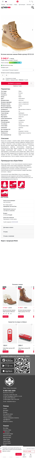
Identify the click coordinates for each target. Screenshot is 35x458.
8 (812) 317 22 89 (18, 396)
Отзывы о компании (8, 236)
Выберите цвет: (5, 67)
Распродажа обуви (8, 433)
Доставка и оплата (8, 227)
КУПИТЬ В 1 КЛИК (26, 451)
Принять (18, 454)
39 (10, 313)
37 (2, 75)
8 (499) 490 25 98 (13, 394)
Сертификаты (6, 419)
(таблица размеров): (15, 72)
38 (6, 75)
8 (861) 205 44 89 (15, 399)
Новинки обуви (7, 430)
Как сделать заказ (8, 414)
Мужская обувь (7, 435)
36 (3, 313)
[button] (2, 29)
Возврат (5, 412)
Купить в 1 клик (17, 86)
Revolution (6, 432)
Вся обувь (5, 428)
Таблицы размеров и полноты (11, 417)
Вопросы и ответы (8, 421)
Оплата (5, 408)
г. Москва (20, 80)
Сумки (4, 445)
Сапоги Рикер (6, 441)
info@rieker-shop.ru (11, 401)
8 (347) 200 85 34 (11, 397)
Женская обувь (7, 437)
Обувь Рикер (6, 439)
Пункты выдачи (7, 416)
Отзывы (5, 231)
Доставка (5, 410)
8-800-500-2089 (15, 221)
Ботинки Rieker (7, 443)
